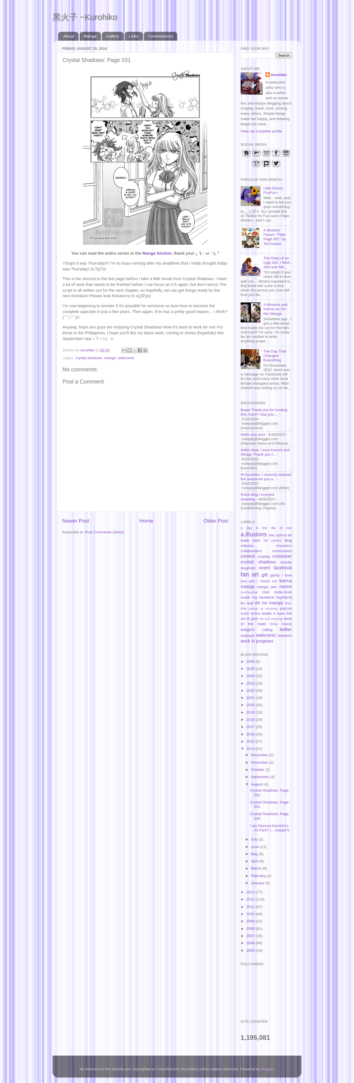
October (258, 770)
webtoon (285, 635)
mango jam (267, 587)
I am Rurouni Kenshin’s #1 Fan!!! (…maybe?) (270, 828)
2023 (251, 683)
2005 (251, 950)
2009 (251, 921)
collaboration (251, 551)
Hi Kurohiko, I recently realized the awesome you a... (266, 477)
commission (282, 551)
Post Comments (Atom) (104, 532)
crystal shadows (89, 358)
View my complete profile (261, 131)
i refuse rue (267, 581)
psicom (286, 608)
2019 (251, 712)
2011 (251, 907)
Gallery (112, 36)
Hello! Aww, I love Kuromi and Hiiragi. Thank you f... (265, 452)
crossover (282, 556)
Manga (90, 36)
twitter (286, 629)
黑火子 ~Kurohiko (85, 17)
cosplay (263, 556)
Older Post (216, 521)
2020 (251, 705)
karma (285, 580)
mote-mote (283, 592)
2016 (251, 734)
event (264, 567)
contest (248, 556)
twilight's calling (256, 630)
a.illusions (254, 534)
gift (265, 574)
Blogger (267, 1069)
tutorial (287, 624)
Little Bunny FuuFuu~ (273, 190)
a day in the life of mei (266, 528)
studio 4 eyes (273, 613)
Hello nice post (253, 434)
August (257, 784)
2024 (251, 676)
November (260, 762)
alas (272, 535)
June (255, 847)
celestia (247, 546)
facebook (283, 567)
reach (245, 613)
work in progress (257, 640)
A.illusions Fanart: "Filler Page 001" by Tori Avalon (274, 237)
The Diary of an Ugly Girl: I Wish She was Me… (276, 262)
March (256, 868)
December (260, 755)
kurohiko (279, 75)
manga (110, 358)
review (255, 613)
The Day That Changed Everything (274, 355)
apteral (281, 535)
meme (285, 586)
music (245, 597)
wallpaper (248, 636)
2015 (251, 741)
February (259, 876)
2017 (251, 727)
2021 (251, 698)
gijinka (275, 575)
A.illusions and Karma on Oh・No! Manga (276, 308)
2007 (251, 936)
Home (146, 521)
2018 (251, 719)
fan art (250, 574)
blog (288, 540)
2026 (251, 661)
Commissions (160, 36)
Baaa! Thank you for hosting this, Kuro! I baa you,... (264, 412)
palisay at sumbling (263, 608)
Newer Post (75, 521)
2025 (251, 669)
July (255, 839)
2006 (251, 943)
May (255, 854)
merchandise (249, 592)
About (68, 36)
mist (265, 592)
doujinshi (248, 568)
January (258, 883)
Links (134, 36)
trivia (274, 624)
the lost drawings (271, 618)
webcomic (126, 358)
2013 (251, 892)
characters (284, 546)
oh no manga (269, 602)
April (255, 861)
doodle (286, 562)
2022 (251, 690)
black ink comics (267, 540)
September (260, 777)
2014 (251, 749)
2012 (251, 899)
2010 (251, 914)
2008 (251, 929)
